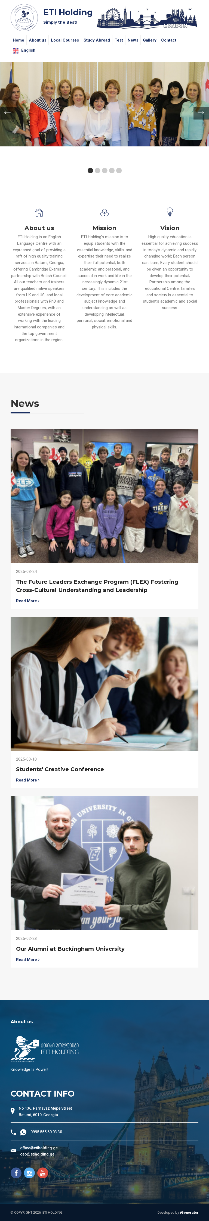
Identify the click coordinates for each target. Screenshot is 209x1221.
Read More (27, 600)
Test (119, 40)
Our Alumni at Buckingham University (70, 949)
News (133, 40)
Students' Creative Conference (60, 769)
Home (18, 40)
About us (37, 40)
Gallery (149, 40)
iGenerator (189, 1212)
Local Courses (65, 40)
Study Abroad (97, 40)
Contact (168, 40)
